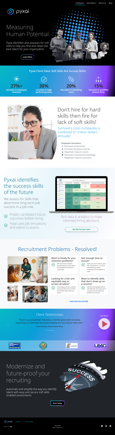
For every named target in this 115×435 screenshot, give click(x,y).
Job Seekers (91, 3)
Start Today (57, 403)
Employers (80, 3)
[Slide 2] (49, 330)
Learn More (27, 57)
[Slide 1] (46, 330)
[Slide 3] (52, 330)
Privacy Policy (29, 422)
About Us (102, 3)
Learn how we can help (79, 301)
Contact (18, 422)
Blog (110, 3)
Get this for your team (81, 229)
